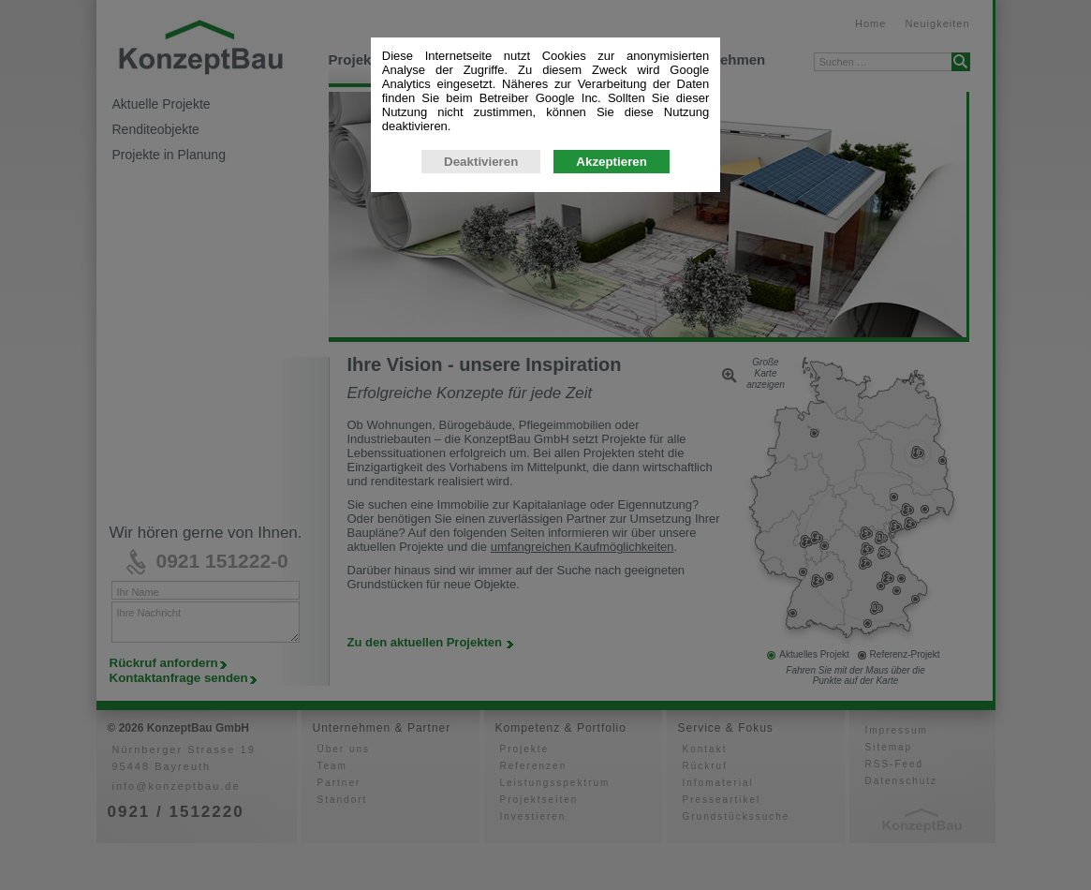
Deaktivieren (481, 477)
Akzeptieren (611, 477)
